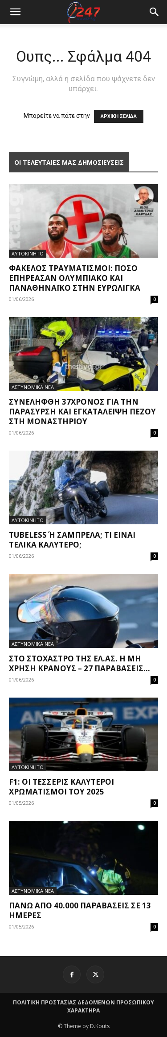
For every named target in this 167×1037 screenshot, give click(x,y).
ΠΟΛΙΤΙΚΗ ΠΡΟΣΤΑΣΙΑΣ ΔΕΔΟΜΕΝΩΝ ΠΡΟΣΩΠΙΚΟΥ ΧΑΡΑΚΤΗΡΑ (83, 1006)
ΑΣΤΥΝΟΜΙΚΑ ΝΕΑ (33, 387)
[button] (154, 12)
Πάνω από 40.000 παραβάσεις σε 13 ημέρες (80, 910)
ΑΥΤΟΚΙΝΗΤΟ (28, 253)
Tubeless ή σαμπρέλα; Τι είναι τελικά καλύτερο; (72, 540)
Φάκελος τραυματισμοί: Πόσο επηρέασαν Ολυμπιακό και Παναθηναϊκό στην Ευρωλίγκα (74, 278)
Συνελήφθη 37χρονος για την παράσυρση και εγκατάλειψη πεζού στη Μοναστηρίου (82, 412)
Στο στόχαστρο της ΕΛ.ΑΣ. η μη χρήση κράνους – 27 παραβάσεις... (79, 663)
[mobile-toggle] (15, 12)
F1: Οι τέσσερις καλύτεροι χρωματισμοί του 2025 (61, 787)
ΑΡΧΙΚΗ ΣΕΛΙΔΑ (119, 116)
